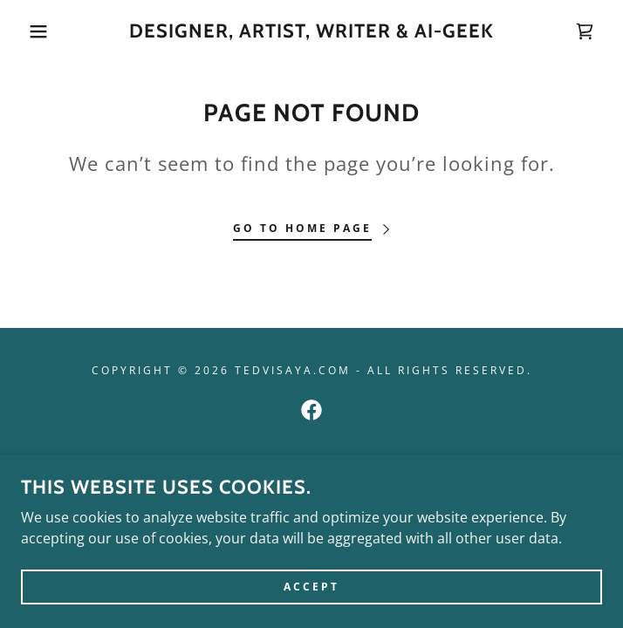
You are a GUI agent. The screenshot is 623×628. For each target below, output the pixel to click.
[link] (311, 31)
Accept (311, 598)
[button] (40, 31)
